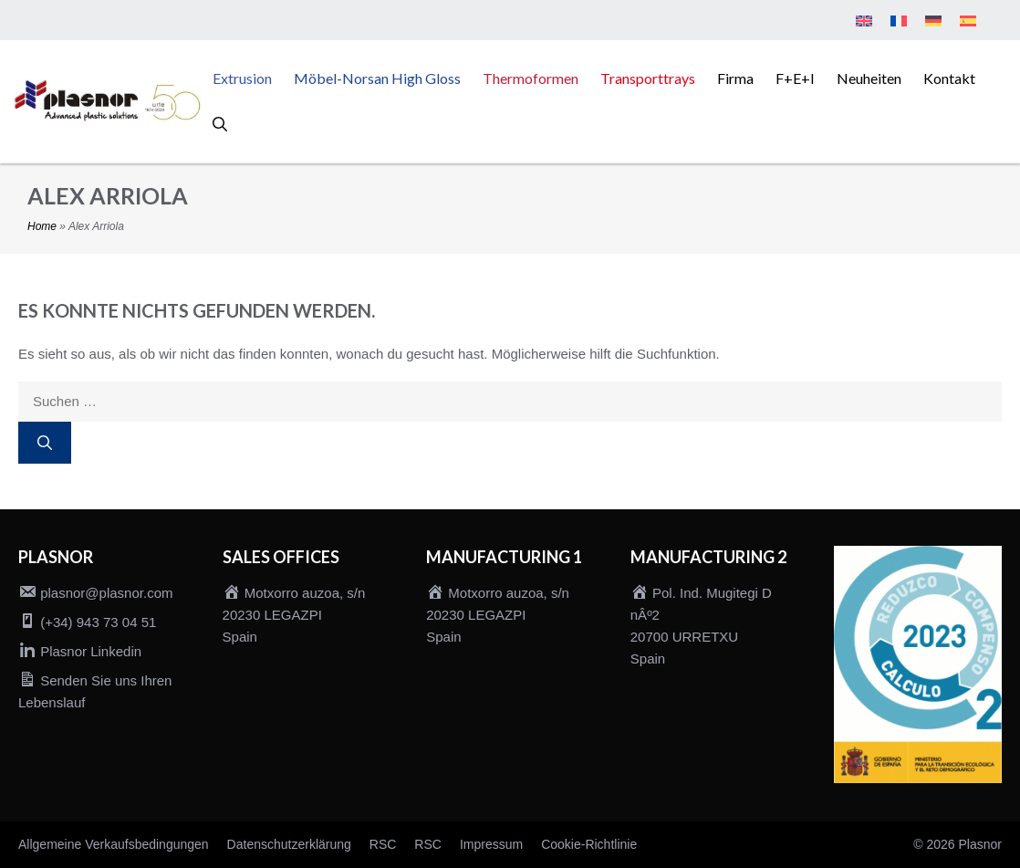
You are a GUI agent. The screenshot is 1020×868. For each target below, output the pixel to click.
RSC (383, 844)
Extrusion (242, 78)
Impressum (491, 844)
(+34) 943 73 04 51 (98, 622)
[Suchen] (44, 443)
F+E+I (795, 78)
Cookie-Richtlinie (589, 844)
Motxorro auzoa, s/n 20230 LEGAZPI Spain (294, 614)
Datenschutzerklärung (289, 844)
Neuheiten (869, 78)
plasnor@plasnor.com (106, 593)
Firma (735, 78)
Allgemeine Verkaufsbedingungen (113, 844)
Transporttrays (647, 78)
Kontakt (949, 78)
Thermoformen (530, 78)
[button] (220, 124)
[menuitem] (864, 21)
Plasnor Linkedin (90, 651)
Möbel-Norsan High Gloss (377, 78)
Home (42, 226)
